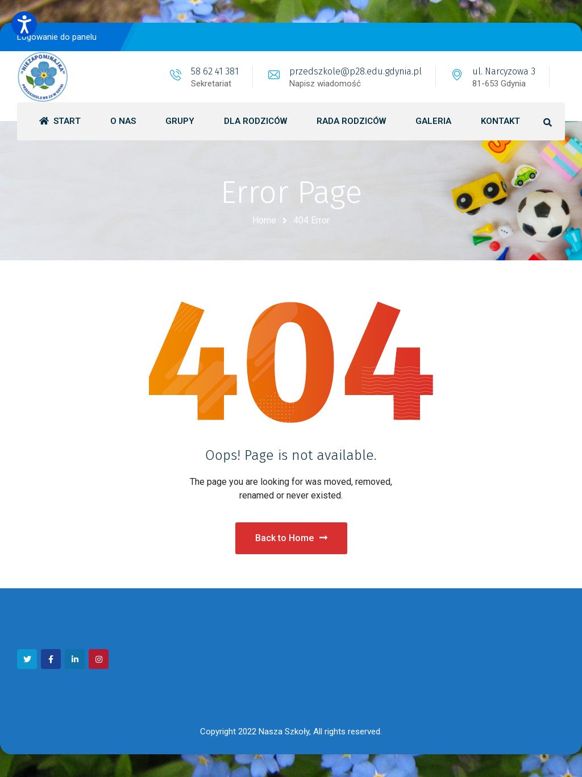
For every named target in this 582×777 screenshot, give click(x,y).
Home (264, 220)
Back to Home (291, 538)
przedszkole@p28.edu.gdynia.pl (355, 71)
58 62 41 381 (215, 71)
